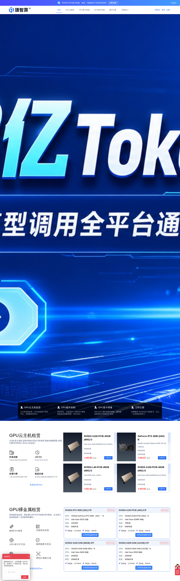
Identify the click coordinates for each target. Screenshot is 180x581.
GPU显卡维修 (84, 10)
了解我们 (125, 10)
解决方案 (112, 10)
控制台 (157, 10)
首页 (59, 10)
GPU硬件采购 (99, 10)
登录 (163, 10)
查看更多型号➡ (36, 485)
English (173, 3)
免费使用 (108, 458)
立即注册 (113, 3)
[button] (85, 418)
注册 (168, 10)
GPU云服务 (69, 10)
